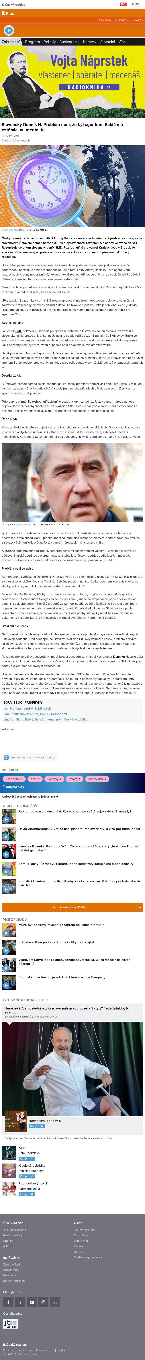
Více (124, 42)
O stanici (107, 42)
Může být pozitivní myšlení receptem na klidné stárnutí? (61, 925)
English (62, 1350)
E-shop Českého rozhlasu (25, 1000)
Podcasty (9, 1275)
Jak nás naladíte (85, 1230)
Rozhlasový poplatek (88, 1257)
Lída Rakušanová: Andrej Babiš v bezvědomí (35, 714)
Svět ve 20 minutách (16, 140)
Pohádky (54, 779)
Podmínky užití (45, 1350)
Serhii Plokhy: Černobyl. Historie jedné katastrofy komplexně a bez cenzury (76, 864)
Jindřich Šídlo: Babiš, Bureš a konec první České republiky (45, 719)
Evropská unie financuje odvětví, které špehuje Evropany (62, 977)
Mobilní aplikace (14, 1281)
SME (18, 331)
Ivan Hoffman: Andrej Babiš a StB (27, 708)
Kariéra (78, 1246)
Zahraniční (11, 42)
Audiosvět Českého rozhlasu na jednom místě (30, 796)
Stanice (8, 1241)
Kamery (138, 20)
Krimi (35, 779)
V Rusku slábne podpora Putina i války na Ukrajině (57, 942)
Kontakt (79, 1251)
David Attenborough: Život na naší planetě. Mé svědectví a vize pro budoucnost (79, 829)
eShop (7, 1246)
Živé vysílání (97, 779)
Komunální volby (14, 1235)
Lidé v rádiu (82, 1241)
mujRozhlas (9, 769)
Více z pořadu (15, 919)
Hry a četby (14, 779)
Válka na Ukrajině (14, 1230)
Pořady (50, 42)
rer (13, 729)
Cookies (8, 1350)
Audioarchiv (122, 20)
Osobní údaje (25, 1350)
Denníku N (120, 656)
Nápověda (81, 1235)
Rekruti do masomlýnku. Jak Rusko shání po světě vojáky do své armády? (75, 811)
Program (105, 20)
